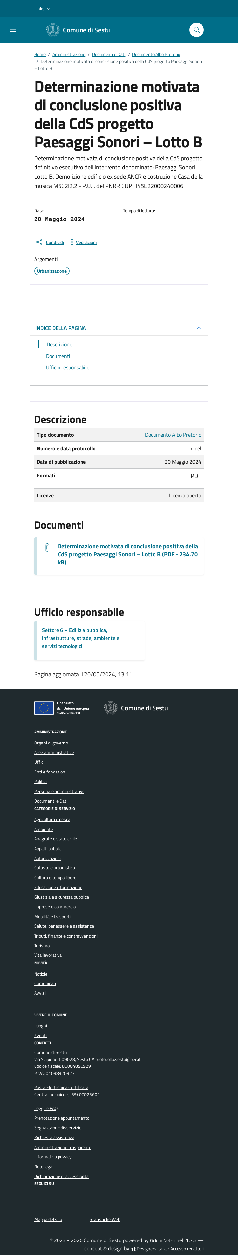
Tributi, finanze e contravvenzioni (66, 936)
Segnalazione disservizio (57, 1127)
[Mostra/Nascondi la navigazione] (13, 29)
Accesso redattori (187, 1248)
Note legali (44, 1166)
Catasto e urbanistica (54, 867)
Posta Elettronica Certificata (61, 1087)
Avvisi (40, 993)
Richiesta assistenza (54, 1137)
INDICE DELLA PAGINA (61, 328)
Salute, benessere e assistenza (64, 926)
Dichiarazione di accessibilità (61, 1176)
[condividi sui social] (49, 242)
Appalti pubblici (48, 848)
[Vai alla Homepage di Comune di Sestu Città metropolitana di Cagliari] (81, 30)
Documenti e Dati (50, 800)
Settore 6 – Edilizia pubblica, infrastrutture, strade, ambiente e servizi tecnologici (80, 638)
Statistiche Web (105, 1219)
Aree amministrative (54, 752)
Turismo (42, 945)
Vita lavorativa (48, 955)
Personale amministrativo (59, 791)
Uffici (39, 762)
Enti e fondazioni (50, 771)
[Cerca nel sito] (197, 30)
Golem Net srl (163, 1240)
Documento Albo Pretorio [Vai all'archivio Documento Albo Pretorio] (173, 435)
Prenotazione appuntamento (61, 1118)
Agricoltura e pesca (52, 819)
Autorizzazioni (47, 858)
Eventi (40, 1035)
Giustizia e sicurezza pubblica (61, 897)
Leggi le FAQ (46, 1108)
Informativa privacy (53, 1156)
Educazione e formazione (58, 887)
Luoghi (40, 1025)
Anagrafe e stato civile (55, 838)
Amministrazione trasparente (62, 1147)
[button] (43, 8)
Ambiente (43, 829)
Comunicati (45, 983)
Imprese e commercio (55, 906)
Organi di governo (51, 742)
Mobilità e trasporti (52, 916)
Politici (40, 781)
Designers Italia (149, 1248)
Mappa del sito (48, 1219)
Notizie (40, 974)
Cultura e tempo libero (55, 877)
